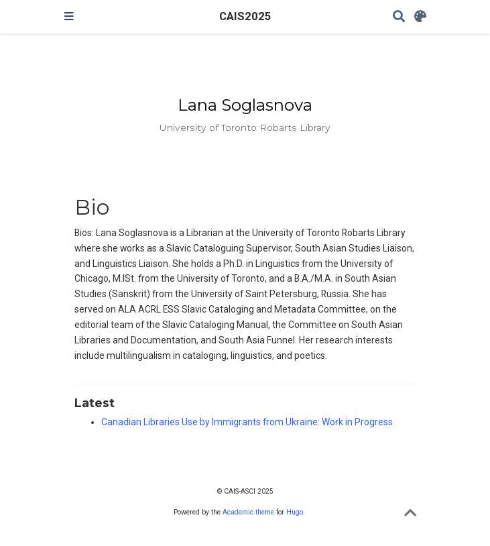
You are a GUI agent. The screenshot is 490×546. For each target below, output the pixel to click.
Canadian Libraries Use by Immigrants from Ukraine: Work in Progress (247, 422)
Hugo (294, 512)
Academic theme (248, 512)
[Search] (399, 17)
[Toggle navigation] (69, 17)
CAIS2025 (245, 16)
